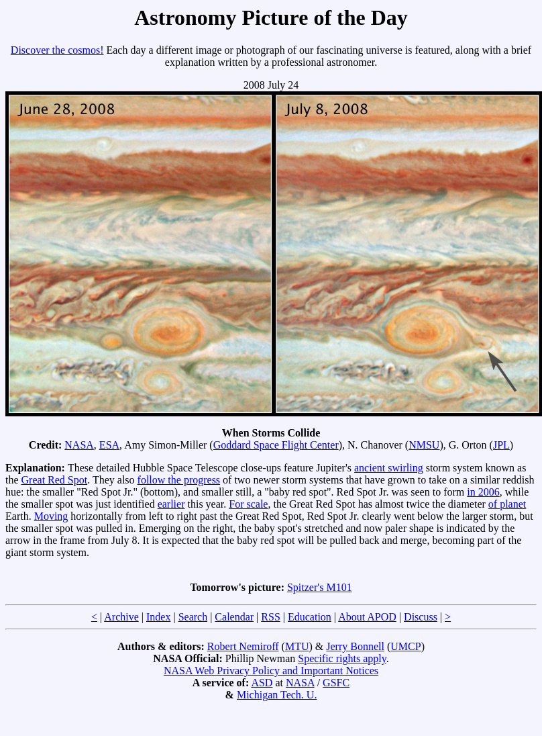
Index (158, 617)
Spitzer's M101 (319, 587)
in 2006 (483, 492)
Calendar (234, 617)
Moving (51, 516)
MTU (297, 646)
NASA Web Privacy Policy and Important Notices (271, 670)
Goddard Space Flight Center (276, 445)
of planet (507, 504)
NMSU (424, 445)
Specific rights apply (342, 658)
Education (309, 617)
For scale (248, 504)
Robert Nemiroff (243, 646)
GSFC (336, 682)
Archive (121, 617)
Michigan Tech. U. (277, 694)
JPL (501, 445)
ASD (261, 682)
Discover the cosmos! (57, 50)
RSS (270, 617)
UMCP (405, 646)
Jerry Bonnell (355, 646)
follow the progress (179, 480)
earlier (171, 504)
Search (193, 617)
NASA (79, 445)
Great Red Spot (54, 480)
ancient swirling (388, 467)
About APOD (367, 617)
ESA (109, 445)
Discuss (420, 617)
